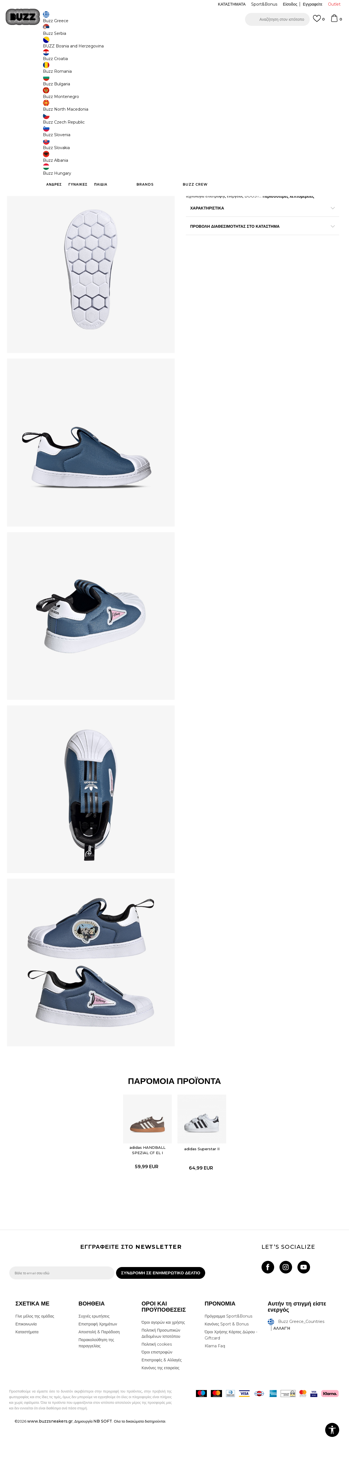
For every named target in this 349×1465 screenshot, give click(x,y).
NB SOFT (102, 1461)
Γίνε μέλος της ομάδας (34, 1356)
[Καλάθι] (336, 20)
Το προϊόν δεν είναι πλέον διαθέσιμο (229, 146)
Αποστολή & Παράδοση (99, 1372)
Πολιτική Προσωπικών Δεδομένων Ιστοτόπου (161, 1374)
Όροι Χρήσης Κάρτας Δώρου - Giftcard (231, 1375)
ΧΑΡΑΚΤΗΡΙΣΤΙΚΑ (258, 207)
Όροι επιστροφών (157, 1392)
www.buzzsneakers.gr (50, 1461)
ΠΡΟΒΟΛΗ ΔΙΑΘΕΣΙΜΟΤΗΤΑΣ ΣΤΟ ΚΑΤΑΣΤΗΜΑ (258, 225)
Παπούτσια (71, 45)
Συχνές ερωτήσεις (94, 1356)
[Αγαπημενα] (319, 21)
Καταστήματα (26, 1372)
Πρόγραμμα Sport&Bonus (228, 1356)
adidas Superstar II (201, 1185)
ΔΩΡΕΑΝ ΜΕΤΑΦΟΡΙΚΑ (128, 36)
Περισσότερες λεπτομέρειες (288, 195)
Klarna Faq (215, 1386)
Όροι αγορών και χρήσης (163, 1363)
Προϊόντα (52, 45)
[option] (174, 36)
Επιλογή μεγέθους (202, 92)
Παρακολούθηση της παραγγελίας (96, 1383)
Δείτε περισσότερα (224, 36)
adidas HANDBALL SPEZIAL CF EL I (148, 1186)
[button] (277, 19)
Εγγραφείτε (312, 4)
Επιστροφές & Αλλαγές (162, 1400)
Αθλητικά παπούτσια (98, 45)
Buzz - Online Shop (25, 45)
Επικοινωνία (26, 1364)
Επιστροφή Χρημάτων (97, 1364)
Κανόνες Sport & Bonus (227, 1364)
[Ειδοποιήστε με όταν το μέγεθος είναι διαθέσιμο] (194, 101)
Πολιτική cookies (157, 1384)
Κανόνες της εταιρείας (160, 1408)
